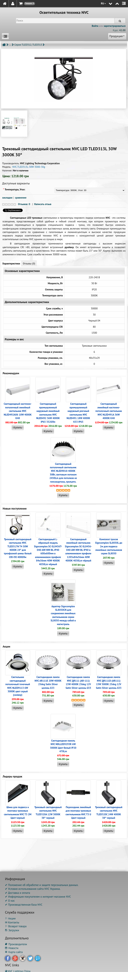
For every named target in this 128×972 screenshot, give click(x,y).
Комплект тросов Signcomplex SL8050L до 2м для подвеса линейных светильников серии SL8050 (108, 546)
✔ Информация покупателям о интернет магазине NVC (38, 896)
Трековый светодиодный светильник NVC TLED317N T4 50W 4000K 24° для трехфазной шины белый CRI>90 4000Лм (18, 548)
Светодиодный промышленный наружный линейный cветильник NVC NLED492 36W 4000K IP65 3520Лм (48, 412)
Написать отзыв (42, 204)
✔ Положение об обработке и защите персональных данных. (41, 885)
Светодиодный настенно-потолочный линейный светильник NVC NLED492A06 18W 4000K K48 (18, 411)
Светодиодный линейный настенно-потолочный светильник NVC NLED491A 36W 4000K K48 (109, 411)
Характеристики (11, 263)
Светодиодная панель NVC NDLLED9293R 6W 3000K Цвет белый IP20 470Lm (63, 746)
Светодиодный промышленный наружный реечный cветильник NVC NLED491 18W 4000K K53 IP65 (78, 412)
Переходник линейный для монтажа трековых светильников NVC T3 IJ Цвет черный (78, 812)
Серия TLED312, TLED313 (28, 44)
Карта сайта (14, 952)
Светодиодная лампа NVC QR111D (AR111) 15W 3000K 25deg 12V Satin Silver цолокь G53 (108, 682)
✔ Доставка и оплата (17, 893)
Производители (16, 944)
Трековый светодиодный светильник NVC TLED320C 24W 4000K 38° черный (108, 812)
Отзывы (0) (29, 263)
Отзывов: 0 (24, 204)
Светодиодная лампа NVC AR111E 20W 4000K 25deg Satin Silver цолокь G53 (47, 682)
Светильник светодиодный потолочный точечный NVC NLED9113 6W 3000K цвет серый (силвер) (17, 685)
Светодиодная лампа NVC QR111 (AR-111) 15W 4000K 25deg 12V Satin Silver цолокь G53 (78, 682)
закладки (7, 197)
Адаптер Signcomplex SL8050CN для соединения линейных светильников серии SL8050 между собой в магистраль (63, 615)
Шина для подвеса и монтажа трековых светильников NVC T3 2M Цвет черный (18, 812)
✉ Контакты (12, 922)
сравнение (20, 197)
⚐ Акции (10, 918)
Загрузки (12, 930)
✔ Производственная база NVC (23, 904)
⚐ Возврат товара (15, 926)
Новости (11, 948)
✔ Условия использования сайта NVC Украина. (32, 889)
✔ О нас (10, 900)
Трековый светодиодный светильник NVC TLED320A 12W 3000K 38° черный (48, 812)
